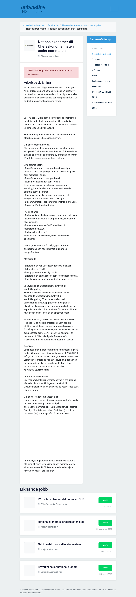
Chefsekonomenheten (101, 54)
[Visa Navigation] (114, 9)
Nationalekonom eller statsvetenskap (61, 521)
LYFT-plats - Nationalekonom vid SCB (61, 499)
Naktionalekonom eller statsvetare (59, 544)
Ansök (105, 500)
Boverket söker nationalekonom (58, 567)
